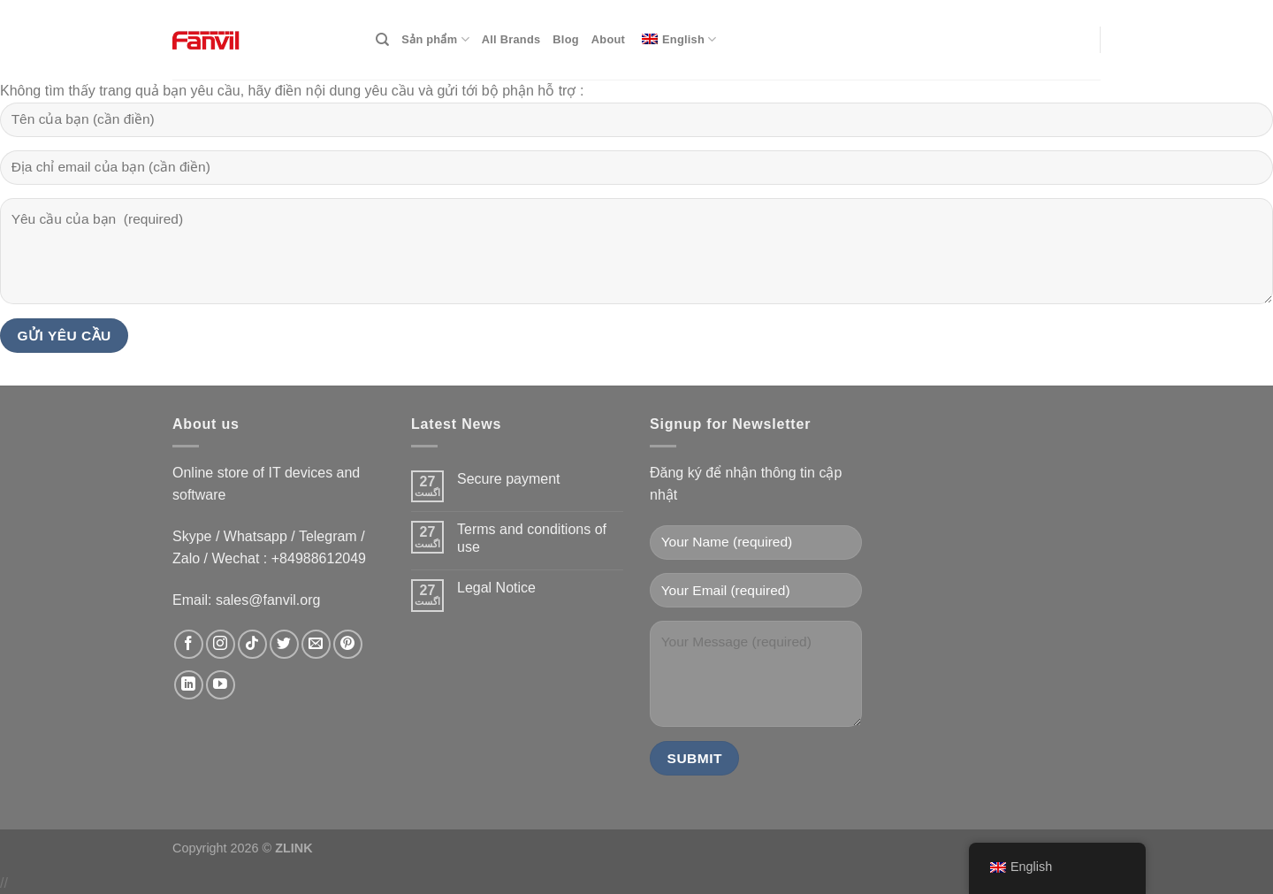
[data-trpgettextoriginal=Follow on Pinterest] (347, 644)
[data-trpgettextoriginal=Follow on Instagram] (220, 644)
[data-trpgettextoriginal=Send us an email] (316, 644)
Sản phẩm (435, 39)
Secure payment (508, 478)
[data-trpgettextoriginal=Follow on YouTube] (220, 684)
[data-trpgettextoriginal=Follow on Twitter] (284, 644)
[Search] (382, 40)
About (608, 39)
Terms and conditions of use (531, 538)
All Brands (511, 39)
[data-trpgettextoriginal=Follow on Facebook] (188, 644)
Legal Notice (496, 587)
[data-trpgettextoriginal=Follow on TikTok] (252, 644)
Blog (565, 39)
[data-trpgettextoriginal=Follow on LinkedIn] (188, 684)
